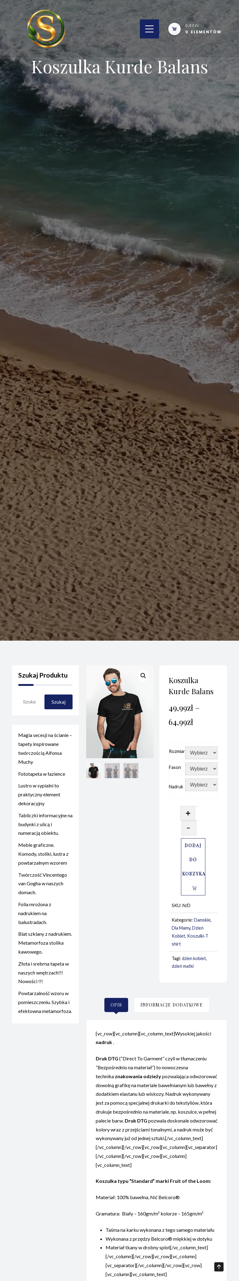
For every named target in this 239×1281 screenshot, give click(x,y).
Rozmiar (177, 751)
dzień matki (183, 966)
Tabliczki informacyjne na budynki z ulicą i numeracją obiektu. (45, 826)
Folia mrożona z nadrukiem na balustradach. (34, 915)
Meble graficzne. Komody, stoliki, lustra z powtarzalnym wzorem (43, 856)
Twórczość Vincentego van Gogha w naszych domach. (42, 886)
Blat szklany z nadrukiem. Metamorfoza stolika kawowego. (45, 945)
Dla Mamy (181, 928)
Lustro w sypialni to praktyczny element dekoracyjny (39, 797)
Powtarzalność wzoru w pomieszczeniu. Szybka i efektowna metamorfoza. (45, 1004)
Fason (175, 767)
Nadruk (176, 786)
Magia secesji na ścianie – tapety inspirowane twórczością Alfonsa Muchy (45, 751)
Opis (116, 1005)
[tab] (116, 1005)
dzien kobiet (194, 958)
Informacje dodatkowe (171, 1005)
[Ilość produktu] (196, 813)
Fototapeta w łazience (41, 776)
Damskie (202, 920)
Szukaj (58, 702)
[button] (143, 675)
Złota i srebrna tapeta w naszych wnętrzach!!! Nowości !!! (43, 975)
